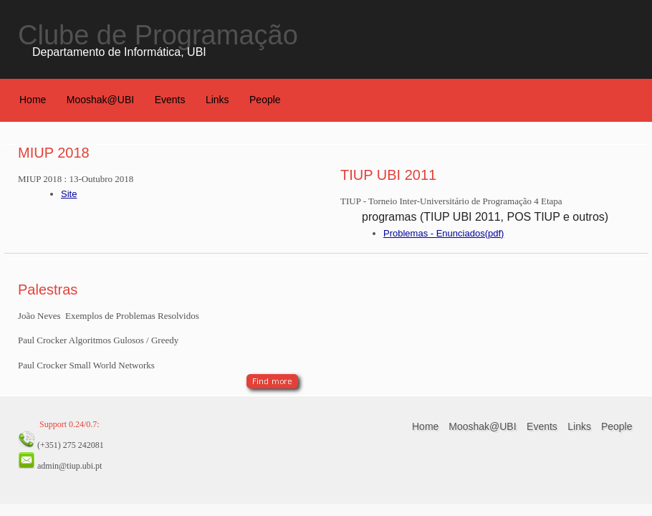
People (265, 99)
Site (69, 193)
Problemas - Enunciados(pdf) (443, 233)
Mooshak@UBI (100, 99)
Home (32, 99)
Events (170, 99)
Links (217, 99)
